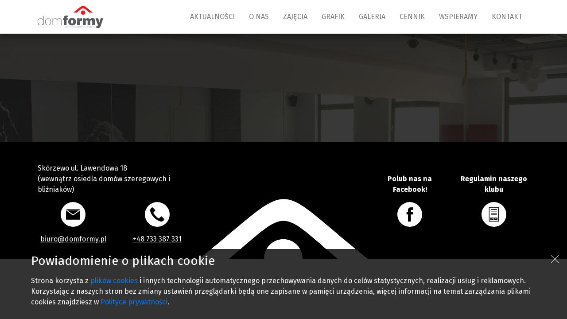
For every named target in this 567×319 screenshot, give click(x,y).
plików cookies (114, 280)
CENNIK (412, 16)
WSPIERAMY (458, 16)
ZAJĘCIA (295, 16)
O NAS (259, 16)
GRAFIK (333, 16)
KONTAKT (507, 16)
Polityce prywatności (134, 302)
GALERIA (372, 16)
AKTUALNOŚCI (212, 16)
